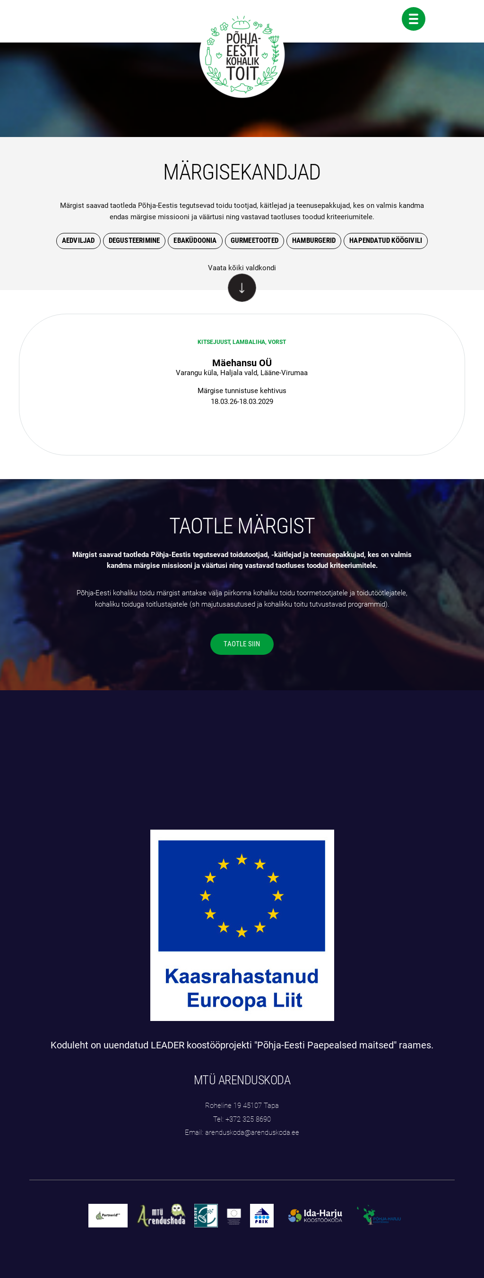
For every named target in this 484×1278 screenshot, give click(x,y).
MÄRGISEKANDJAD (241, 172)
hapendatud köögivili (385, 240)
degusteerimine (134, 240)
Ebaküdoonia (194, 240)
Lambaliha (249, 342)
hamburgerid (314, 240)
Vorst (277, 342)
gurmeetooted (254, 240)
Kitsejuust (214, 342)
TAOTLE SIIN (242, 644)
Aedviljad (78, 240)
